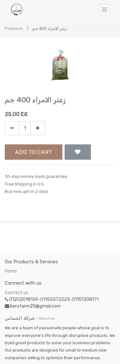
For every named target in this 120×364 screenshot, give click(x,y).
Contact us (16, 292)
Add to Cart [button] (33, 152)
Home (11, 271)
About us (47, 318)
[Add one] (37, 128)
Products (14, 28)
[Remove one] (12, 128)
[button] (78, 152)
